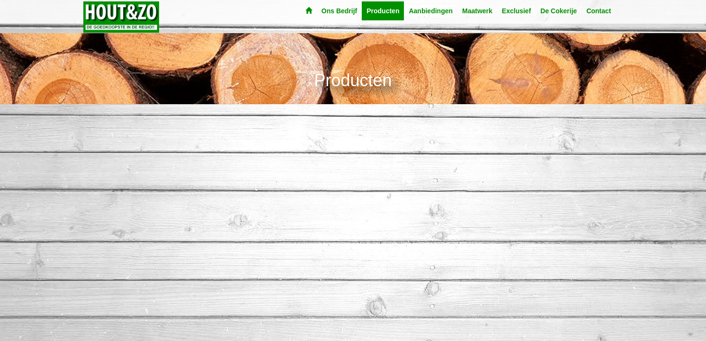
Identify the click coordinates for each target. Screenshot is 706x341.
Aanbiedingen (431, 11)
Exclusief (516, 11)
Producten (382, 11)
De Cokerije (558, 11)
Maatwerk (477, 11)
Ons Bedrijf (339, 11)
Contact (598, 11)
